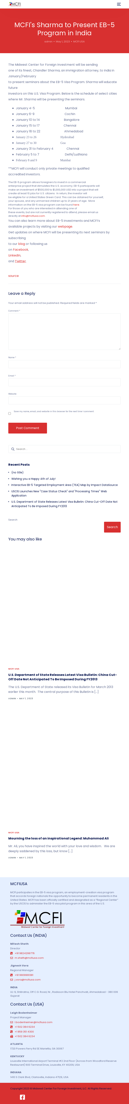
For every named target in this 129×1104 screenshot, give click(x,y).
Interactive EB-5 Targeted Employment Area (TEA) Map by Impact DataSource (64, 485)
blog (21, 244)
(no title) (17, 472)
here (76, 205)
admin (48, 41)
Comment (14, 310)
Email (12, 375)
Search (12, 520)
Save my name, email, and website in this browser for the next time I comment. (54, 411)
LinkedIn (14, 255)
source (13, 276)
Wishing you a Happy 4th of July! (33, 479)
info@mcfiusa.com (33, 216)
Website (12, 393)
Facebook (20, 249)
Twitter (20, 261)
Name (12, 357)
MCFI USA (79, 41)
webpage (65, 226)
